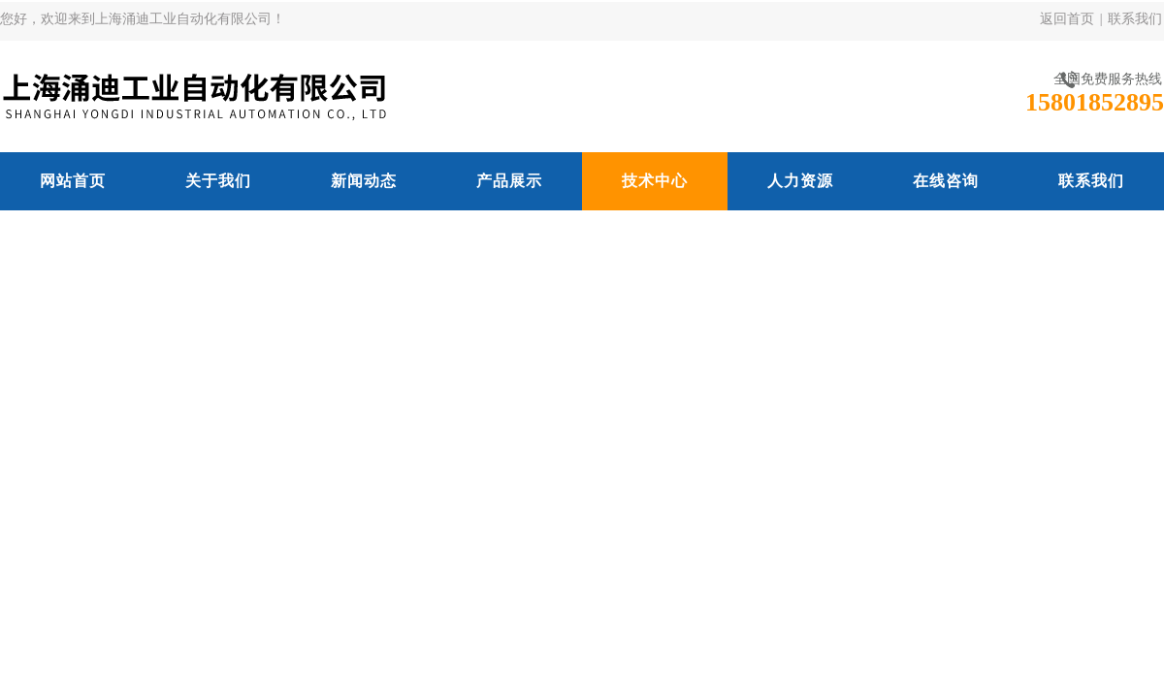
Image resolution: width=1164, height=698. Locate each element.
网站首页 (73, 181)
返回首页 (1067, 19)
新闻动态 (364, 181)
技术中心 (655, 181)
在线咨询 (946, 181)
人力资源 (800, 181)
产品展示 (509, 181)
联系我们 (1135, 19)
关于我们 (218, 181)
